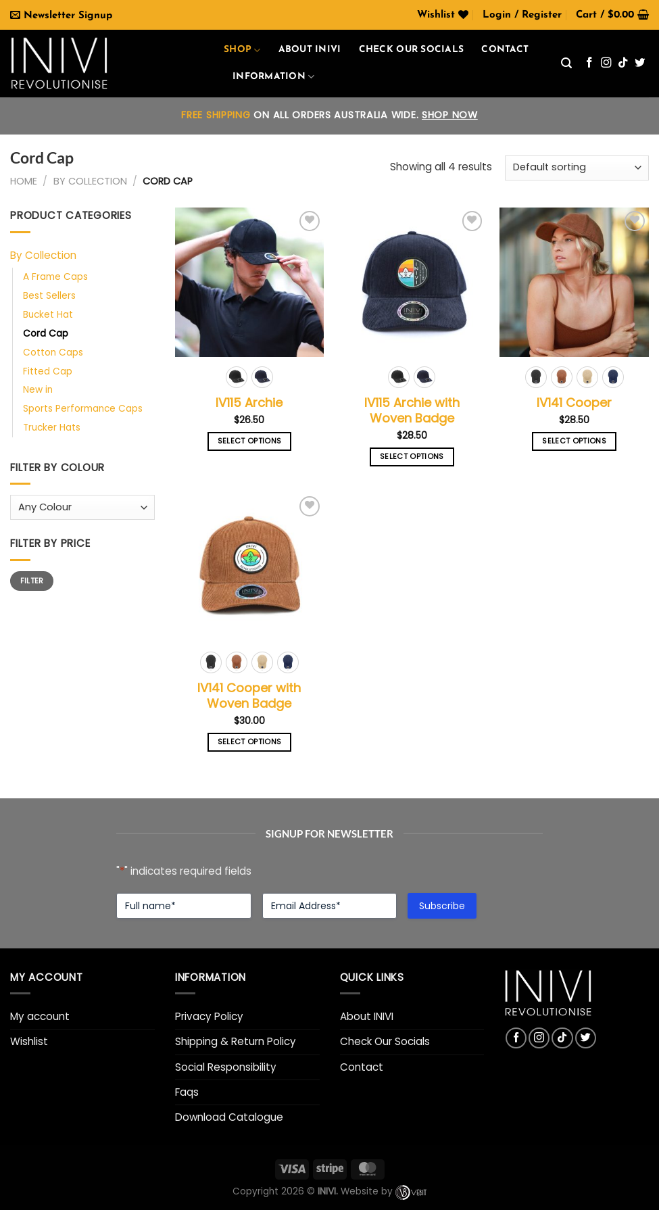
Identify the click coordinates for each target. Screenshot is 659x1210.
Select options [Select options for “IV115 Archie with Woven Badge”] (412, 457)
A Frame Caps (55, 276)
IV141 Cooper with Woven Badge (249, 696)
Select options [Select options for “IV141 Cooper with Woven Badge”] (250, 742)
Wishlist (29, 1041)
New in (38, 389)
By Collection (90, 181)
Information (273, 76)
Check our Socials (411, 49)
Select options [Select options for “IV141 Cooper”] (574, 441)
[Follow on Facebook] (589, 63)
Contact (505, 49)
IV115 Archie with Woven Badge (412, 411)
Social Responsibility (225, 1067)
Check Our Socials (385, 1041)
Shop (242, 50)
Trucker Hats (51, 427)
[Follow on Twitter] (640, 63)
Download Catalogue (229, 1117)
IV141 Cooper (574, 402)
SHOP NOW (450, 115)
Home (23, 181)
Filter (32, 580)
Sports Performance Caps (83, 408)
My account (40, 1016)
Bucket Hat (48, 314)
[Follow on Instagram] (606, 63)
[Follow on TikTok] (623, 63)
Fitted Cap (47, 371)
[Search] (566, 63)
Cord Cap (45, 333)
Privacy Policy (209, 1016)
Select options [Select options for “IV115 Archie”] (250, 441)
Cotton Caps (53, 352)
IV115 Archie (249, 402)
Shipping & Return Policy (235, 1041)
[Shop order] (577, 167)
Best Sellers (49, 295)
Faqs (187, 1092)
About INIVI (309, 49)
